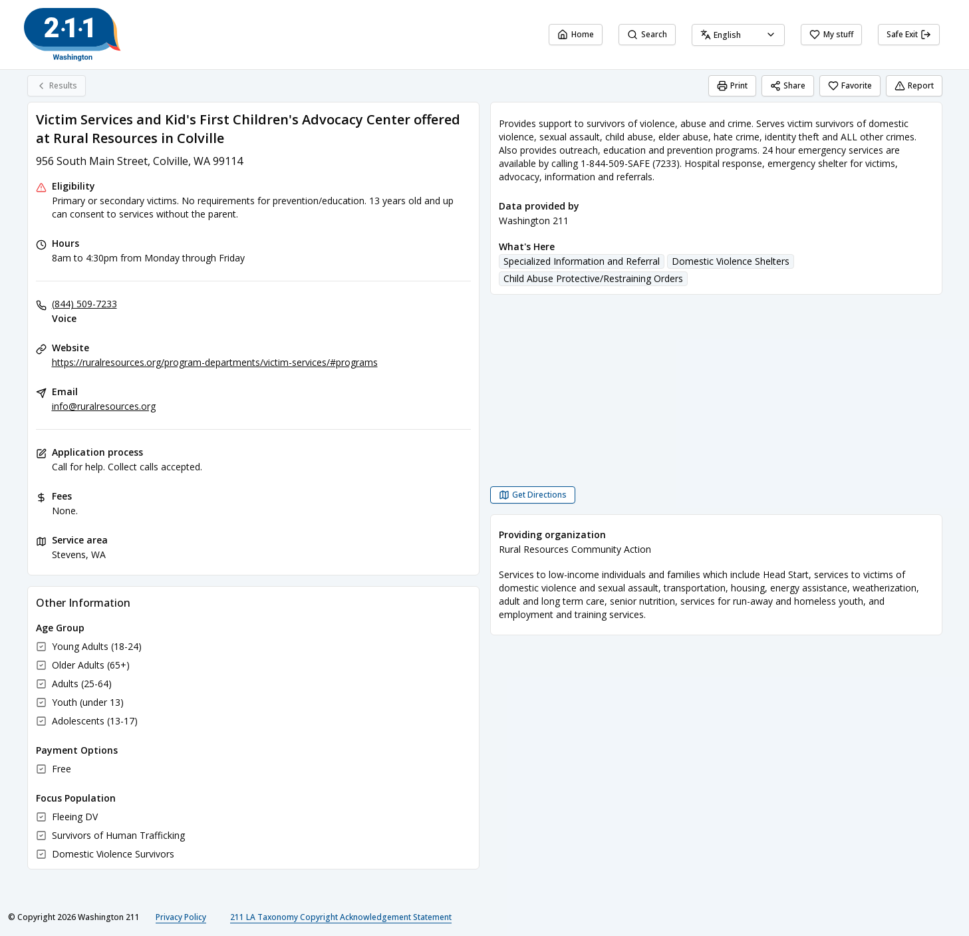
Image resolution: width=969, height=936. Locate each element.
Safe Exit (909, 34)
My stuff (831, 34)
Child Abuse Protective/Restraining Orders (593, 278)
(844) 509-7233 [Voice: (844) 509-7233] (84, 303)
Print (732, 85)
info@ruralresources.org (104, 406)
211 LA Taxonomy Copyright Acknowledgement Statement (341, 917)
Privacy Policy (181, 917)
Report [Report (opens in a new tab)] (914, 85)
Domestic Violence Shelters (730, 261)
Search (647, 34)
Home (575, 34)
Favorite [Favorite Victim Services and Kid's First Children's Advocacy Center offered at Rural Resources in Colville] (850, 85)
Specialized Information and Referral (581, 261)
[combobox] (738, 35)
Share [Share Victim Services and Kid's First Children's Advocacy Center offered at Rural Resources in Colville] (787, 85)
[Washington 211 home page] (72, 34)
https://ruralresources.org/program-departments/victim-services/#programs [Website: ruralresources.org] (215, 362)
